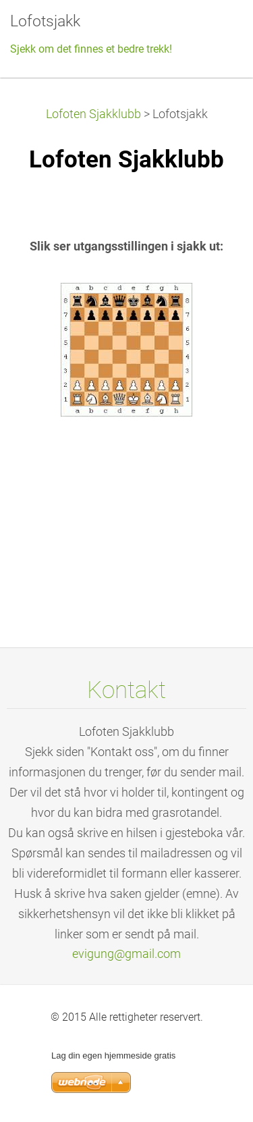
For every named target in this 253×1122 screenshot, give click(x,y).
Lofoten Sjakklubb (93, 114)
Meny (216, 30)
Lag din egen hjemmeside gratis (113, 1055)
